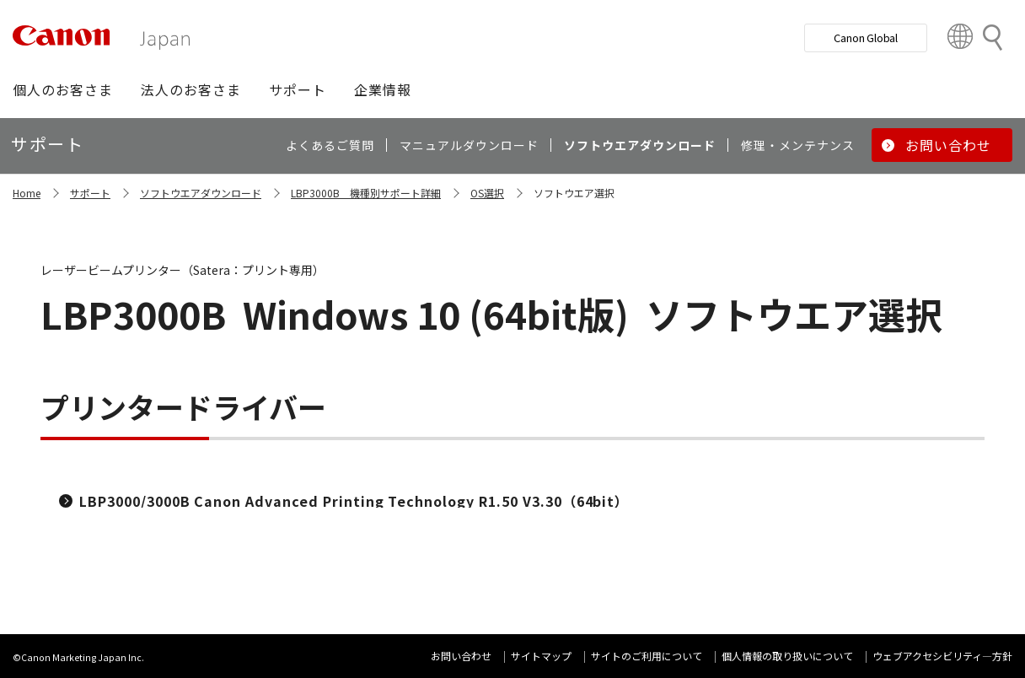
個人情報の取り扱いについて (787, 655)
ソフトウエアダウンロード (200, 193)
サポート (90, 193)
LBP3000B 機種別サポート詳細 (366, 193)
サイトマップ (541, 655)
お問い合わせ (461, 655)
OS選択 (487, 193)
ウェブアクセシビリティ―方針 (942, 655)
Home (26, 193)
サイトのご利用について (646, 655)
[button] (63, 89)
